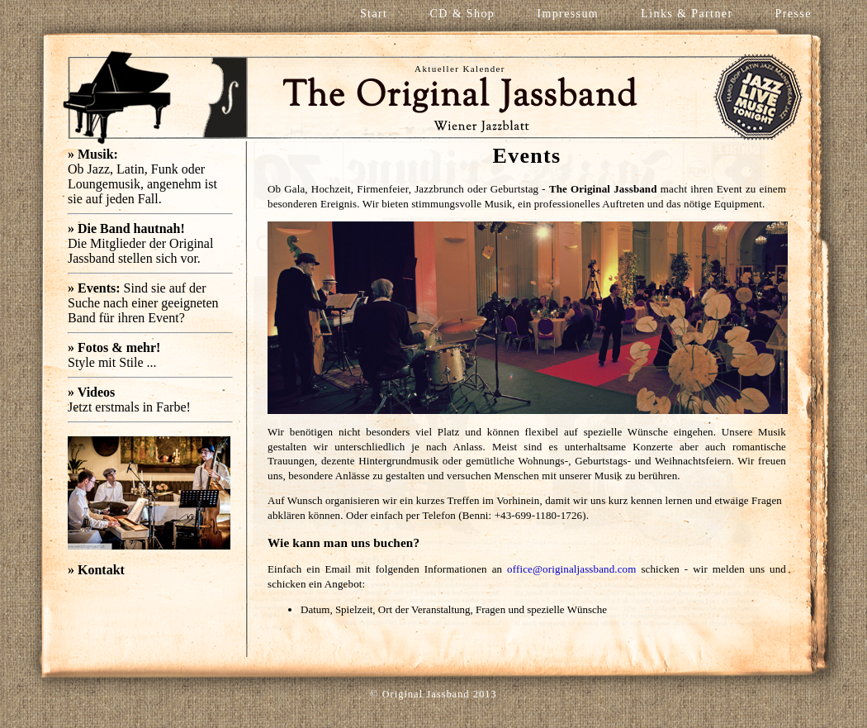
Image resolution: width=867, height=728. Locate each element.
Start (373, 13)
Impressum (568, 13)
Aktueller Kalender (460, 69)
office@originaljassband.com (571, 569)
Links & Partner (686, 13)
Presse (793, 13)
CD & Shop (462, 13)
